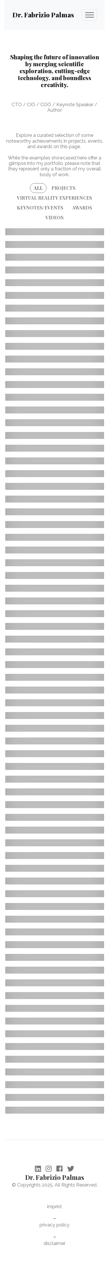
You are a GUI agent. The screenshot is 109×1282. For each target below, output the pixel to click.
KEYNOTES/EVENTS (40, 208)
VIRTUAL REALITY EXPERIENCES (54, 198)
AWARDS (82, 208)
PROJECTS (63, 188)
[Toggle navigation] (89, 15)
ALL (38, 188)
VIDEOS (54, 217)
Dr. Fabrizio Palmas (43, 14)
